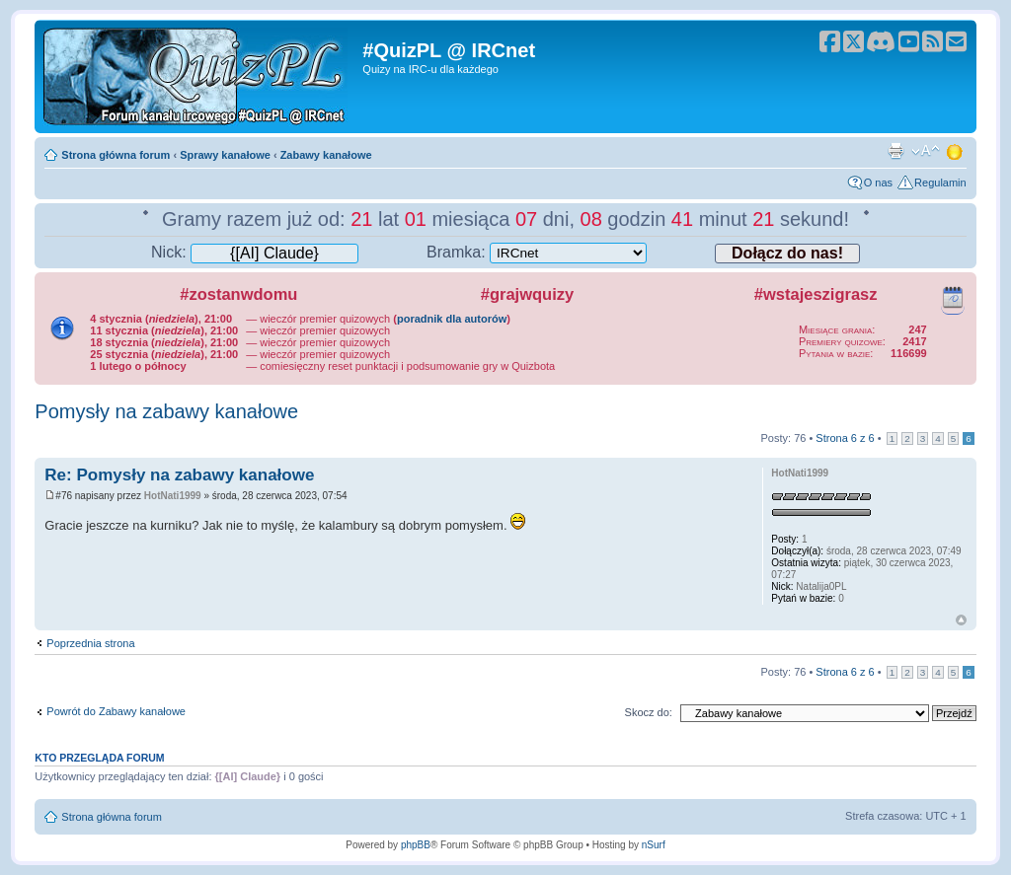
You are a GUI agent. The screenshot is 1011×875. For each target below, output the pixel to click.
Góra (961, 620)
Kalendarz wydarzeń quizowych (953, 297)
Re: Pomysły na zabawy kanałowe (179, 475)
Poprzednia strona (90, 643)
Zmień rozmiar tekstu (925, 151)
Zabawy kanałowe (326, 155)
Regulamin (940, 182)
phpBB (415, 844)
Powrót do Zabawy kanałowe (116, 711)
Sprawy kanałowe (225, 155)
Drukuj (895, 151)
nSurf (653, 844)
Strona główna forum (115, 155)
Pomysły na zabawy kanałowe (166, 411)
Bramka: (537, 252)
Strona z (845, 438)
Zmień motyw (956, 151)
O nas (878, 182)
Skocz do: (648, 712)
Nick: (254, 252)
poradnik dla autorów (451, 319)
